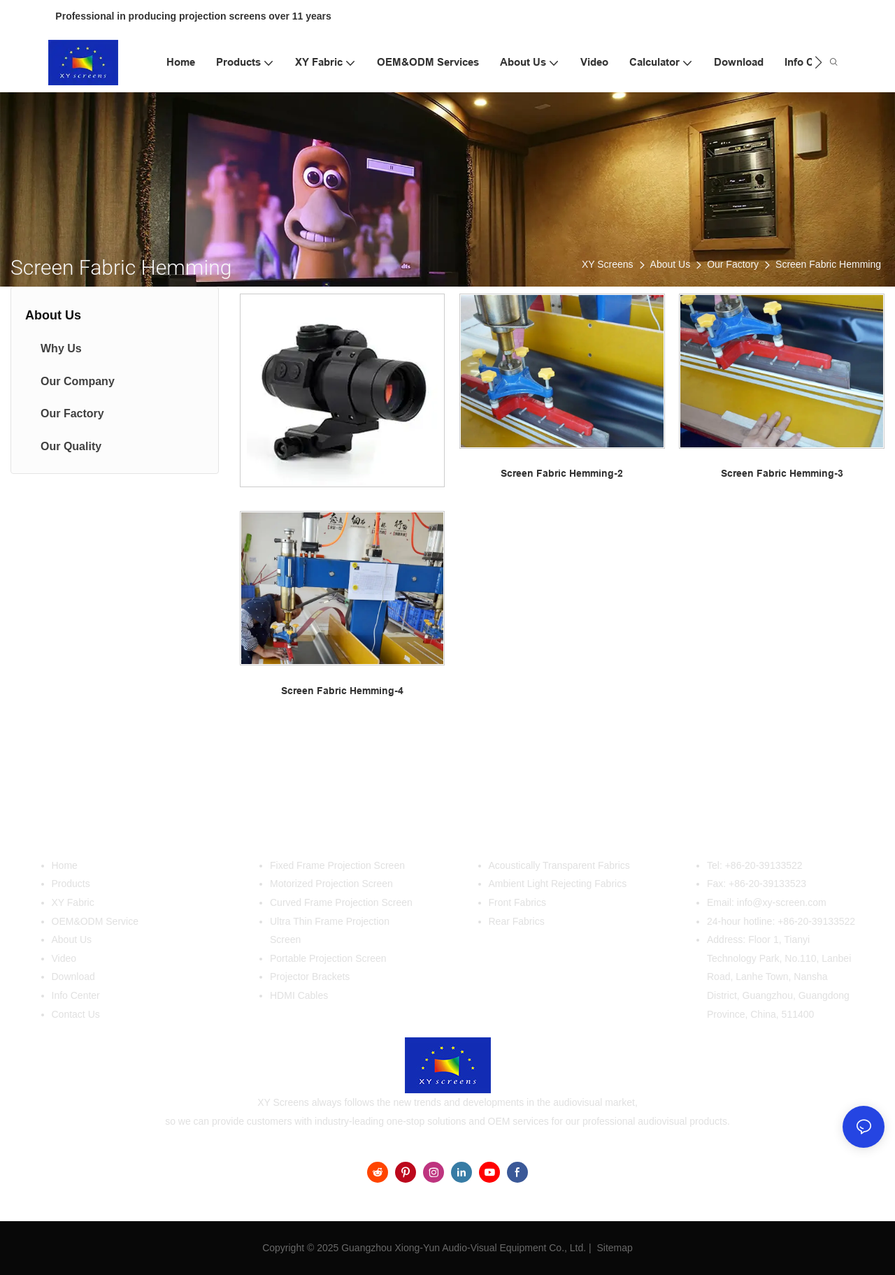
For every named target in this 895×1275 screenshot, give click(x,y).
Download (73, 976)
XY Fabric (73, 902)
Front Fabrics (517, 902)
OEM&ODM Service (95, 921)
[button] (818, 62)
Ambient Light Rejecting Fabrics (558, 883)
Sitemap (613, 1247)
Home (65, 865)
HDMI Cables (299, 995)
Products (71, 883)
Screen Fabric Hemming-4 (342, 690)
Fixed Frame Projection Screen (337, 865)
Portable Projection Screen (328, 958)
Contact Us (76, 1014)
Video (64, 958)
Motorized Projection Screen (331, 883)
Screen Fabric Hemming (828, 264)
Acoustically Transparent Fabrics (559, 865)
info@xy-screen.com (781, 902)
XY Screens (607, 264)
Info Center (76, 995)
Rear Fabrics (517, 921)
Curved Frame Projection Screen (341, 902)
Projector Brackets (310, 976)
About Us (670, 264)
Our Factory (733, 264)
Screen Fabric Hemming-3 (782, 473)
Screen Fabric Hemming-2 (562, 473)
